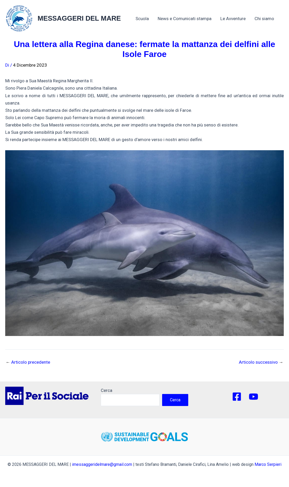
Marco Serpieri (268, 464)
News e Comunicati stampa (184, 18)
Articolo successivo (261, 362)
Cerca (106, 390)
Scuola (142, 18)
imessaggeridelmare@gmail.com (102, 464)
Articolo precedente (28, 362)
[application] (276, 18)
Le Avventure (233, 18)
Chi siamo (267, 18)
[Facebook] (236, 396)
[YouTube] (253, 396)
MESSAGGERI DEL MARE (79, 18)
